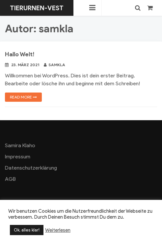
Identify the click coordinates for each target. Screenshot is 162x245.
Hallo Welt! (19, 54)
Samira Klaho (20, 145)
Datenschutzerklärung (31, 168)
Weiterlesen (57, 230)
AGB (10, 179)
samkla (54, 64)
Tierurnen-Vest (37, 8)
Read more (23, 97)
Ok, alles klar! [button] (27, 230)
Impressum (17, 156)
